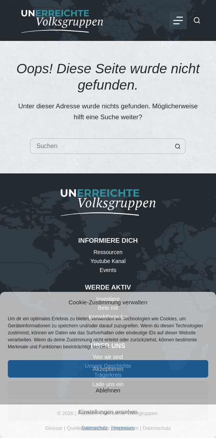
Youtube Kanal (108, 261)
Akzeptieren (108, 369)
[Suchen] (197, 20)
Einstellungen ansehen (108, 411)
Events (108, 270)
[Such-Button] (178, 146)
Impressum (122, 428)
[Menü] (178, 20)
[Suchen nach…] (100, 146)
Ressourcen (108, 252)
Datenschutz (94, 428)
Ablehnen (108, 390)
